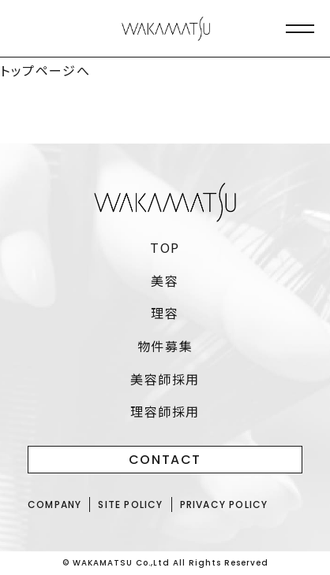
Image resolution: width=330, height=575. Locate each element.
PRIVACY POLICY (224, 504)
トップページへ (45, 70)
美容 (164, 280)
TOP (165, 247)
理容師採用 (165, 411)
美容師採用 (165, 378)
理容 (164, 312)
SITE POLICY (130, 504)
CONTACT (165, 460)
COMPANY (54, 504)
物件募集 (165, 345)
